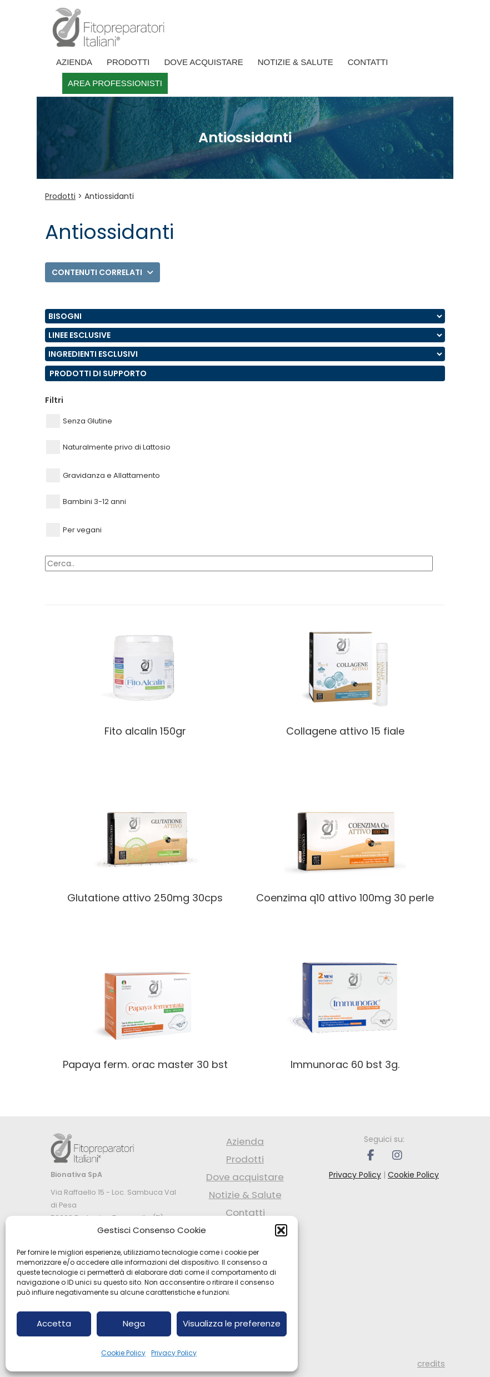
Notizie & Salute (295, 62)
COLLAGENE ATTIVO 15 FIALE (345, 731)
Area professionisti (115, 83)
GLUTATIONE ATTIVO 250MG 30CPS (145, 898)
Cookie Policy (123, 1353)
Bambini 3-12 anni (86, 501)
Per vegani (74, 530)
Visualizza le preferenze (232, 1323)
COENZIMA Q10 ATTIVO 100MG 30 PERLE (345, 898)
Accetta (54, 1323)
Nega (134, 1323)
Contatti (368, 62)
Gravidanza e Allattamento (103, 475)
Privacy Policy (174, 1353)
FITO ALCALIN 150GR (145, 731)
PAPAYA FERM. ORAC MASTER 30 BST (145, 1064)
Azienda (74, 62)
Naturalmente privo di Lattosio (108, 447)
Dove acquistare (203, 62)
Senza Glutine (79, 421)
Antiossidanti (109, 196)
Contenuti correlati (102, 272)
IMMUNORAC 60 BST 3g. (345, 1064)
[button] (281, 1230)
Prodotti (128, 62)
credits (431, 1363)
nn (245, 316)
